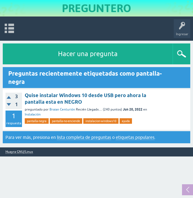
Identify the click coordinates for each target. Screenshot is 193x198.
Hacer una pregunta (88, 53)
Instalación (33, 114)
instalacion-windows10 (101, 121)
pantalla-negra (36, 121)
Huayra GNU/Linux (19, 152)
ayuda (126, 121)
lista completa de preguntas (84, 137)
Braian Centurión (62, 109)
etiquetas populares (135, 137)
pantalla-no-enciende (66, 121)
